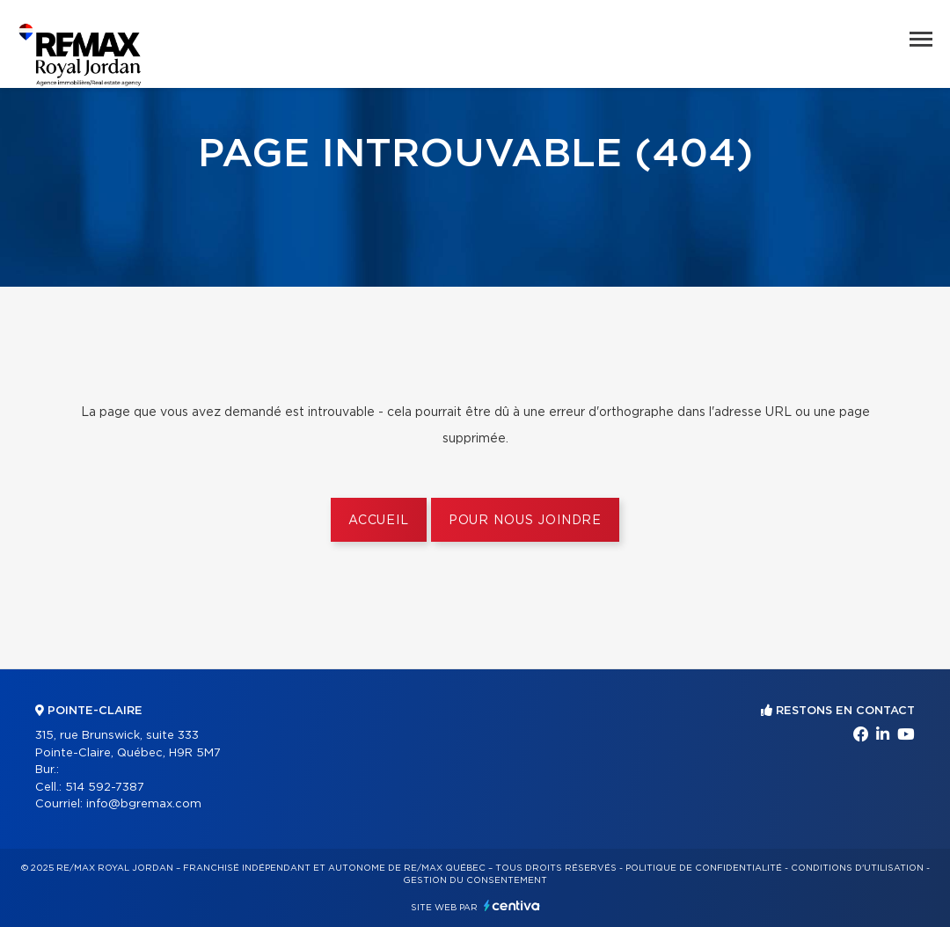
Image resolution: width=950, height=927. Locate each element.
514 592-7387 (104, 787)
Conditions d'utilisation (857, 868)
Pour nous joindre (525, 521)
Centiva (512, 905)
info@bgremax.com (143, 804)
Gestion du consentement (475, 880)
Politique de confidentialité (703, 868)
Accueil (378, 521)
